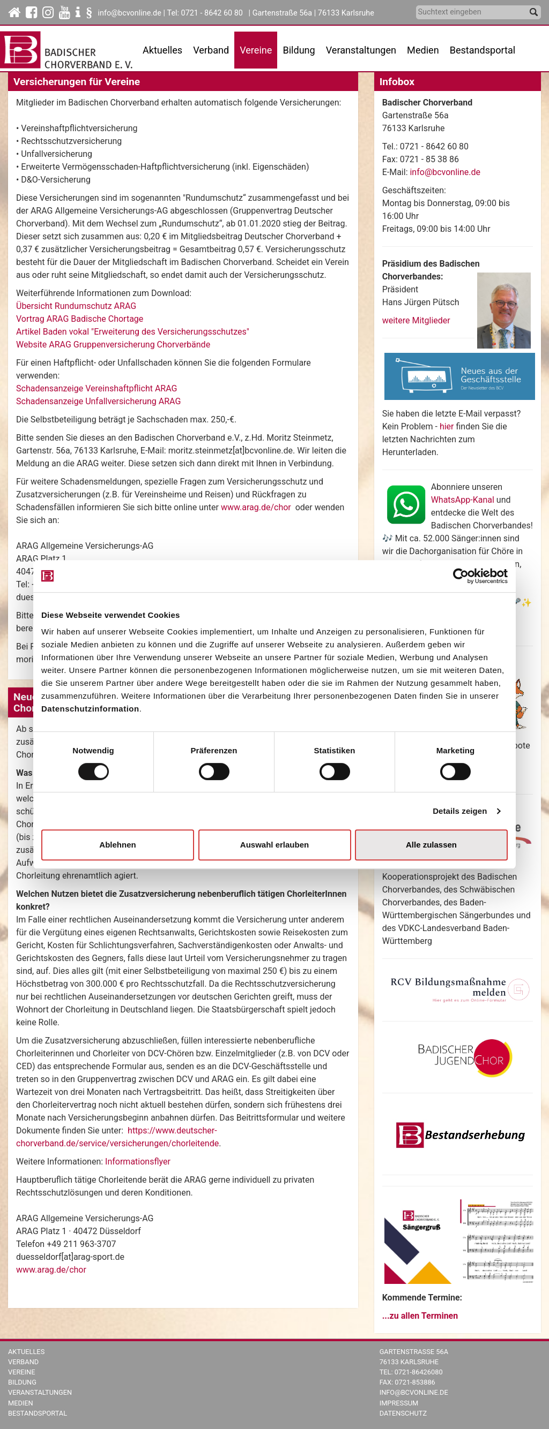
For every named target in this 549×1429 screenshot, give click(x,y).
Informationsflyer (137, 1161)
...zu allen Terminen (420, 1316)
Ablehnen (117, 844)
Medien (20, 1403)
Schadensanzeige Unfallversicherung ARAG (98, 401)
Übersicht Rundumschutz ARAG (76, 306)
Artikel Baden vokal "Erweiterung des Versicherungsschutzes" (132, 332)
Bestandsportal (483, 50)
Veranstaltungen (40, 1392)
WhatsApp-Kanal (462, 500)
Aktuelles (26, 1352)
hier (448, 426)
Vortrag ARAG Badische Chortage (79, 319)
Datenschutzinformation (90, 708)
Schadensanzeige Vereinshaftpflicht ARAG (96, 388)
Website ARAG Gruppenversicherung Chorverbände (113, 344)
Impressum (399, 1403)
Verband (23, 1362)
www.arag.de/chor (256, 507)
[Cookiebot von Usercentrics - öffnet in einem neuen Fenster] (461, 576)
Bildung (22, 1382)
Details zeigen (460, 810)
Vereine (21, 1372)
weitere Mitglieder (416, 320)
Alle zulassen (431, 844)
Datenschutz (403, 1413)
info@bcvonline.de (129, 13)
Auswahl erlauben (274, 844)
